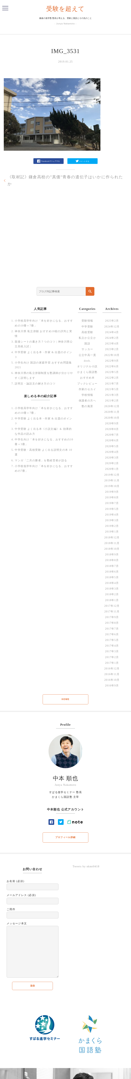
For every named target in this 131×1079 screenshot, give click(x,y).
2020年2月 (112, 463)
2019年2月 (112, 526)
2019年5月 (112, 509)
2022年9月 (112, 360)
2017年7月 (112, 628)
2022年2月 (112, 377)
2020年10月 (111, 417)
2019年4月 (112, 514)
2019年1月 (112, 531)
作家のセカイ (87, 389)
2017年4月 (112, 645)
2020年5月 (112, 446)
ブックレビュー (87, 383)
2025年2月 (112, 320)
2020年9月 (112, 423)
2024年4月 (112, 332)
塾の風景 (87, 406)
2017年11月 (112, 611)
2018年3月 (112, 588)
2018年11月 (112, 543)
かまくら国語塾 (87, 372)
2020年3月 (112, 457)
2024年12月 (111, 326)
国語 (87, 343)
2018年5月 (112, 577)
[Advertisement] (65, 244)
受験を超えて (65, 8)
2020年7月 (112, 434)
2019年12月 (111, 474)
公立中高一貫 (87, 355)
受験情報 (87, 320)
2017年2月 (112, 657)
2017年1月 (112, 662)
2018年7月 (112, 566)
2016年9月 (112, 685)
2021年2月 (112, 400)
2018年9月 (112, 554)
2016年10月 (111, 679)
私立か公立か (87, 338)
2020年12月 (111, 406)
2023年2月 (112, 349)
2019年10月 (111, 486)
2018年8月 (112, 560)
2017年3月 (112, 651)
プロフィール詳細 (65, 837)
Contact (88, 1073)
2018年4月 (112, 583)
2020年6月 (112, 440)
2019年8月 (112, 497)
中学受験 (87, 326)
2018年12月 (111, 537)
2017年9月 (112, 617)
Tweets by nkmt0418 (85, 866)
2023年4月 (112, 343)
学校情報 (87, 395)
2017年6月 (112, 634)
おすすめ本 (87, 377)
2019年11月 (112, 480)
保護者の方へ (87, 400)
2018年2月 (112, 594)
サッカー (87, 349)
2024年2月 (112, 338)
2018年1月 (112, 600)
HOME (65, 699)
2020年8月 (112, 429)
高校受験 (87, 332)
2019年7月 (112, 503)
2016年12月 (111, 668)
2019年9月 (112, 491)
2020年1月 (112, 469)
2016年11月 (112, 674)
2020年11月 (112, 412)
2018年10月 (111, 548)
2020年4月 (112, 452)
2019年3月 (112, 520)
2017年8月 (112, 622)
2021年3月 (112, 395)
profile (77, 1073)
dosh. (87, 360)
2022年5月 (112, 372)
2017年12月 (111, 605)
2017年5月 (112, 640)
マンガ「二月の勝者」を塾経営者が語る (41, 460)
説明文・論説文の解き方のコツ (35, 383)
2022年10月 (111, 355)
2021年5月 (112, 389)
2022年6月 (112, 366)
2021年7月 (112, 383)
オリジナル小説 (87, 366)
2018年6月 (112, 571)
